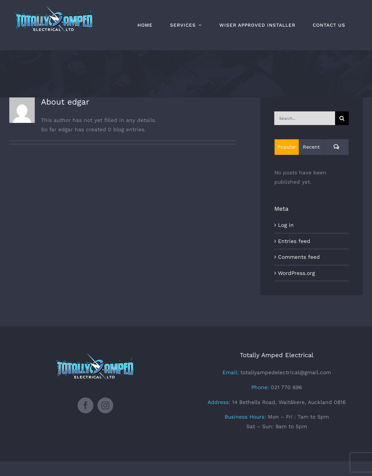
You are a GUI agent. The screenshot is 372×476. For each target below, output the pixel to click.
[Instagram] (105, 405)
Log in (286, 225)
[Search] (342, 118)
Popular (286, 147)
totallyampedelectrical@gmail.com (285, 372)
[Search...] (304, 118)
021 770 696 (285, 387)
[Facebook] (85, 405)
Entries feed (294, 241)
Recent (311, 147)
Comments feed (299, 257)
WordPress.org (296, 273)
